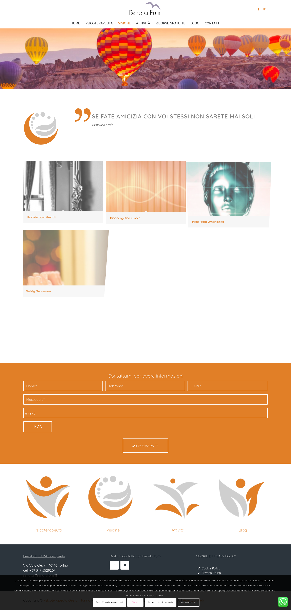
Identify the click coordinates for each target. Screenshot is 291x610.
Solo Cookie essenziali (109, 602)
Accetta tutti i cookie (160, 602)
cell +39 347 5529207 (39, 570)
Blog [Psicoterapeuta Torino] (242, 530)
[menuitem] (75, 23)
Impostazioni (188, 602)
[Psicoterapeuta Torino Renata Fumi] (145, 9)
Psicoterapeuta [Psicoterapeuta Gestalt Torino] (48, 530)
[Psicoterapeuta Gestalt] (111, 497)
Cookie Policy (211, 568)
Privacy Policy (211, 573)
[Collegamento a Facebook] (259, 9)
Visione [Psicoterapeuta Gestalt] (113, 530)
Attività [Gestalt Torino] (178, 530)
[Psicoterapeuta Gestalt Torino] (47, 497)
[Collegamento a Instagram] (265, 9)
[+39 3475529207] (146, 445)
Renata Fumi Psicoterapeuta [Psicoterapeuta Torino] (44, 556)
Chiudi (135, 602)
